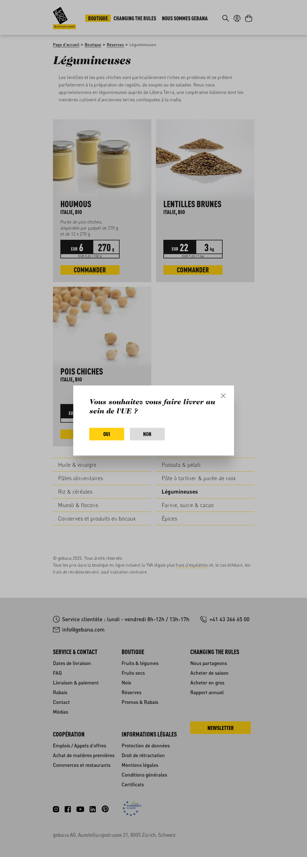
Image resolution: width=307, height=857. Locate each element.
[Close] (223, 395)
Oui (106, 434)
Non (147, 434)
